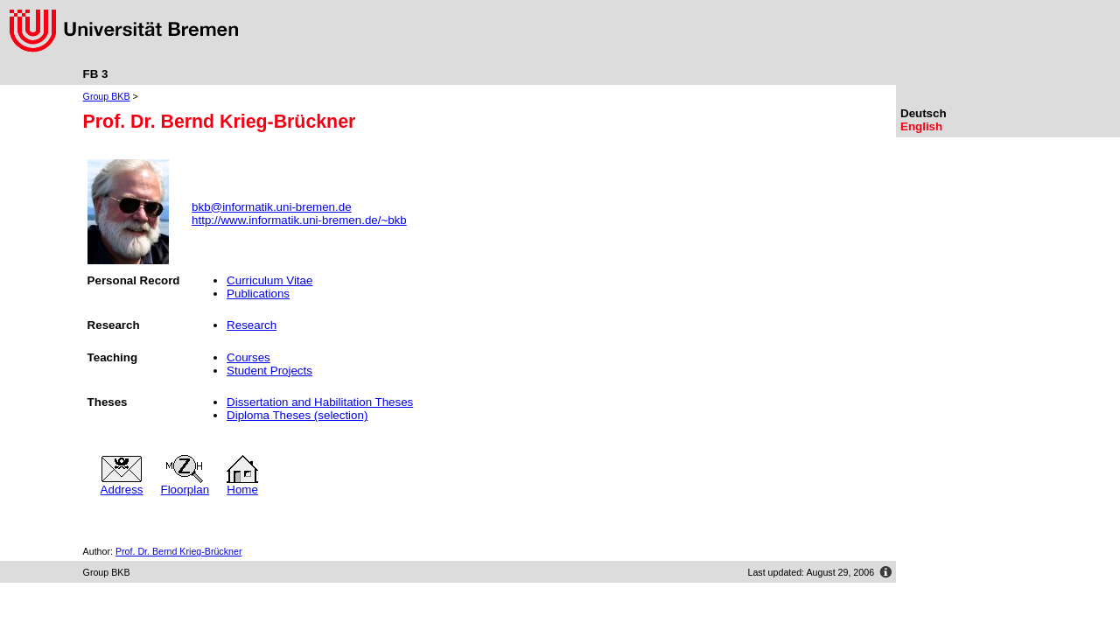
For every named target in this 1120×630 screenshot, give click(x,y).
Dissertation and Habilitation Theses (320, 402)
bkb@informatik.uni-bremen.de (271, 207)
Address (122, 484)
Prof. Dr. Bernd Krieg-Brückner (179, 551)
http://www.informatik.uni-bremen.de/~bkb (299, 220)
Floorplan (185, 484)
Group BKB (106, 96)
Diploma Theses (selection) (297, 415)
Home (242, 484)
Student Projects (269, 370)
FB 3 (95, 73)
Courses (248, 357)
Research (251, 325)
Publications (258, 293)
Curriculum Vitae (269, 280)
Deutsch (923, 113)
